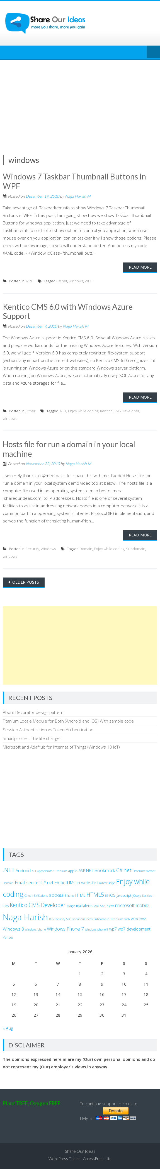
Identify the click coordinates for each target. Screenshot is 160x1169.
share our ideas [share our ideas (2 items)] (82, 919)
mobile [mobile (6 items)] (142, 905)
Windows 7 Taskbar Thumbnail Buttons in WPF (74, 181)
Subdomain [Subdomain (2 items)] (101, 919)
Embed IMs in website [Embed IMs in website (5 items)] (75, 882)
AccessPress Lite (97, 1158)
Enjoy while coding (83, 410)
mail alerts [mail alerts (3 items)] (84, 905)
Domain (85, 548)
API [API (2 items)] (34, 871)
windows (76, 280)
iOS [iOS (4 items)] (112, 895)
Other (30, 410)
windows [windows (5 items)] (139, 918)
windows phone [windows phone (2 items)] (35, 929)
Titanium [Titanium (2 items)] (116, 919)
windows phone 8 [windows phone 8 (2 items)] (96, 929)
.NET (62, 410)
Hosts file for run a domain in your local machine (69, 448)
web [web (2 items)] (127, 919)
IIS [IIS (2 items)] (106, 896)
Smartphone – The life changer (32, 738)
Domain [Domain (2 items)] (8, 883)
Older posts (25, 582)
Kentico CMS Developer (119, 410)
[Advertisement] (80, 102)
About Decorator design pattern (33, 712)
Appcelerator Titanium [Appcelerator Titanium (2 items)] (52, 871)
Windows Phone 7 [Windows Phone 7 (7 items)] (65, 929)
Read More (140, 267)
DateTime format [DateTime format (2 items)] (144, 871)
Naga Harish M (78, 196)
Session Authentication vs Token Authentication (48, 729)
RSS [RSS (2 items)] (51, 919)
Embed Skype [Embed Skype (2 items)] (106, 883)
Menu (153, 52)
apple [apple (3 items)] (72, 871)
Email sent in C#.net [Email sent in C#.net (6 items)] (34, 882)
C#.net (61, 280)
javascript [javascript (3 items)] (124, 895)
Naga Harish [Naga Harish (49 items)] (25, 917)
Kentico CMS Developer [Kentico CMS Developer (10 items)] (38, 905)
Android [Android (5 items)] (23, 870)
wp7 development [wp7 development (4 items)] (134, 929)
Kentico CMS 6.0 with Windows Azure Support (68, 311)
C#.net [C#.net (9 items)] (124, 870)
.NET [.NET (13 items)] (8, 870)
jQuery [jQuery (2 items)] (136, 896)
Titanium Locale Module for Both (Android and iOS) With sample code (68, 721)
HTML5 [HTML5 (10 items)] (95, 894)
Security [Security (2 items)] (60, 919)
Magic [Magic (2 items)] (71, 906)
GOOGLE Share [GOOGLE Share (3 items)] (61, 895)
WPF (29, 280)
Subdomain (135, 548)
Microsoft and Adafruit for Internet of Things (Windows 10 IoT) (61, 747)
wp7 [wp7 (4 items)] (113, 929)
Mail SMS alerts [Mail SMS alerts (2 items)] (103, 906)
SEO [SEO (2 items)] (68, 919)
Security (32, 548)
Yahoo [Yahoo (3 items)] (8, 937)
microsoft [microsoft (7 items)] (125, 905)
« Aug (8, 1028)
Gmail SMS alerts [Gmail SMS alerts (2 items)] (36, 896)
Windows (48, 548)
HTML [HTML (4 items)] (80, 895)
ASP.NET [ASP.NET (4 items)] (86, 870)
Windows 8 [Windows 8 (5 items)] (13, 929)
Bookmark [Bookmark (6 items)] (104, 870)
